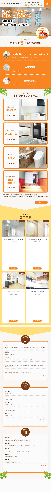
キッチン (25, 110)
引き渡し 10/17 (8, 367)
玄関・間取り (25, 181)
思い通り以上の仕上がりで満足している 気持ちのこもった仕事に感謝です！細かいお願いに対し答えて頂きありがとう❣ (25, 317)
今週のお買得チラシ (42, 33)
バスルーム (25, 133)
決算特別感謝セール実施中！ (11, 408)
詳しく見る (42, 202)
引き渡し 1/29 (8, 350)
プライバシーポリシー (25, 484)
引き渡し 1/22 (8, 356)
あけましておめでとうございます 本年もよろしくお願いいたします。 (20, 397)
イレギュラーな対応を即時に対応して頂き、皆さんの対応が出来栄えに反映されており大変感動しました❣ (25, 299)
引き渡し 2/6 (8, 345)
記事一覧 (42, 327)
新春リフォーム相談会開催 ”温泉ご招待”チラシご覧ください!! (18, 391)
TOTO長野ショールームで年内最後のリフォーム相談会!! (17, 402)
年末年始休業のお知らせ (10, 361)
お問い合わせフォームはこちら (35, 457)
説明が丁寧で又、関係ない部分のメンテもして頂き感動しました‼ (19, 323)
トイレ (25, 157)
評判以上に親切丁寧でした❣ (11, 306)
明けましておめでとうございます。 (12, 413)
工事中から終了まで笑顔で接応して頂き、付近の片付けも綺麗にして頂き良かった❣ (23, 311)
